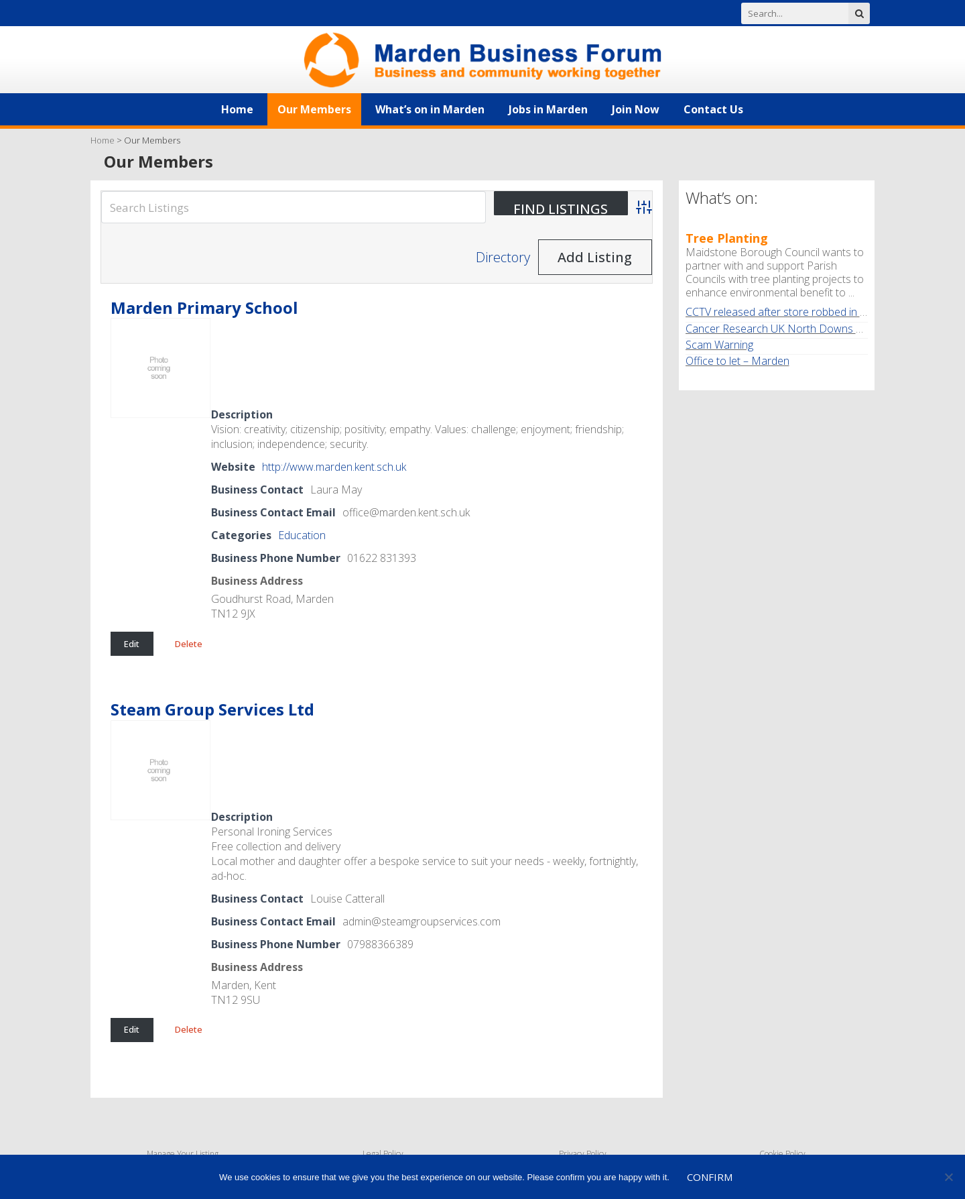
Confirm (709, 1177)
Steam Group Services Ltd (212, 709)
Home (237, 109)
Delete (188, 644)
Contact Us (713, 109)
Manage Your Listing (182, 1153)
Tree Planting (727, 238)
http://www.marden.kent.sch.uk (334, 466)
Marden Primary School (204, 307)
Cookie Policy (782, 1153)
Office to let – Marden (737, 360)
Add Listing (595, 257)
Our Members (314, 109)
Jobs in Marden (548, 109)
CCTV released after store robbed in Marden (792, 311)
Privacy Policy (582, 1153)
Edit (131, 644)
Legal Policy (383, 1153)
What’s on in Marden (430, 109)
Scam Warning (719, 344)
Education (302, 535)
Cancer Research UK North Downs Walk (782, 328)
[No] (948, 1177)
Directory (503, 257)
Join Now (635, 109)
